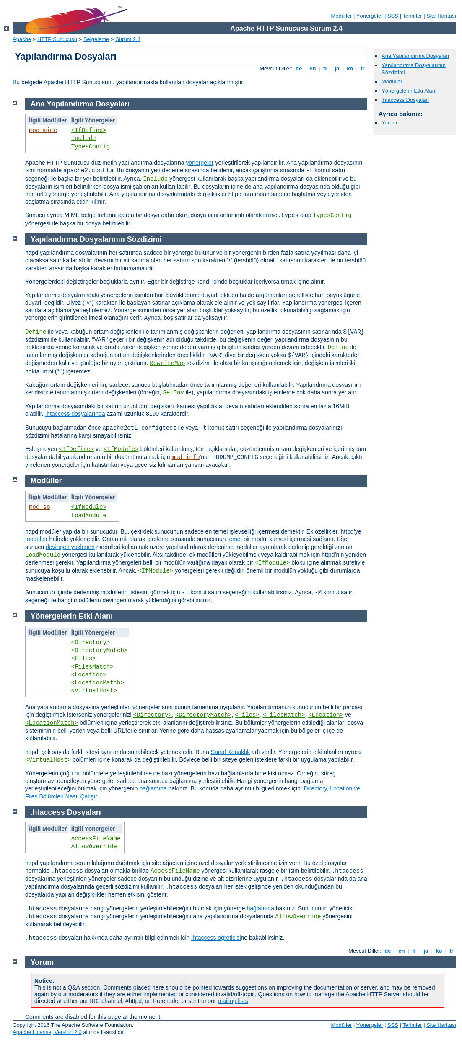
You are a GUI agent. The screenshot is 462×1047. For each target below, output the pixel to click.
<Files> (83, 658)
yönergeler (199, 162)
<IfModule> (121, 449)
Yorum (389, 122)
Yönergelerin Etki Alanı (409, 91)
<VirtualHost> (94, 690)
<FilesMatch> (92, 666)
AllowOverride (94, 846)
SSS (392, 16)
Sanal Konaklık (230, 752)
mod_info (185, 457)
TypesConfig (90, 146)
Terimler (412, 16)
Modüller (341, 16)
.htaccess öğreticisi (216, 937)
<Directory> (90, 642)
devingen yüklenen (70, 547)
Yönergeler (369, 16)
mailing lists (233, 1001)
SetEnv (173, 392)
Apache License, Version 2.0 (47, 1032)
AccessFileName (96, 838)
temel (235, 539)
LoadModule (88, 515)
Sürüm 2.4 (127, 39)
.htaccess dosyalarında (75, 413)
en (312, 68)
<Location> (88, 674)
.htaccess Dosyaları (405, 100)
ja (337, 68)
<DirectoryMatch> (99, 650)
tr (362, 68)
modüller (36, 539)
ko (350, 68)
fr (325, 68)
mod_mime (43, 130)
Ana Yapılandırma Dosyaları (415, 56)
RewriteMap (167, 363)
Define (35, 332)
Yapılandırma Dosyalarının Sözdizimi (96, 239)
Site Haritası (441, 16)
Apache (22, 39)
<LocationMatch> (97, 682)
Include (83, 138)
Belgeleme (96, 39)
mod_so (39, 507)
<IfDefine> (88, 130)
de (299, 68)
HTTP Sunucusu (57, 39)
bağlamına (152, 788)
